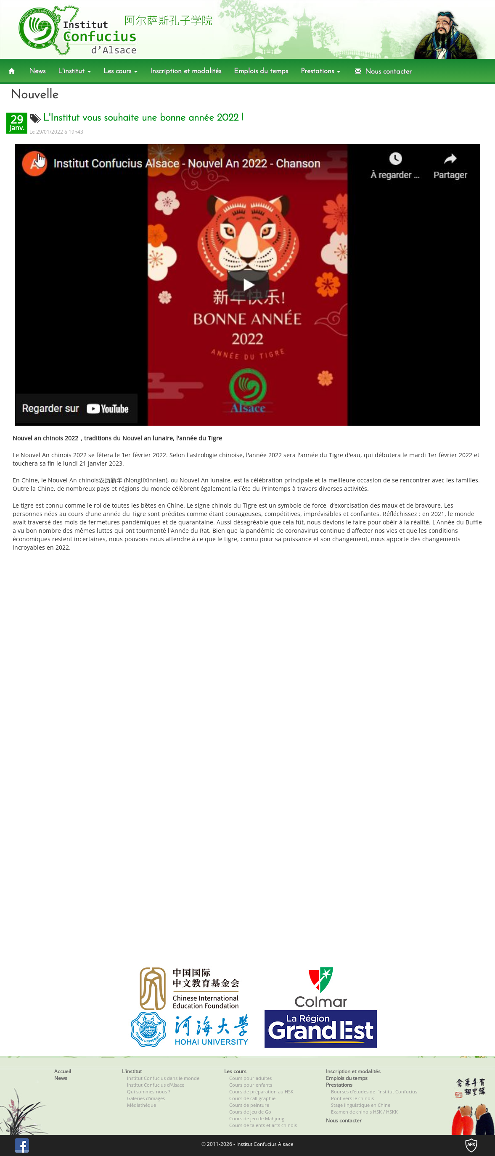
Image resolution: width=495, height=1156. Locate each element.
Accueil (62, 1071)
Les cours (120, 71)
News (37, 71)
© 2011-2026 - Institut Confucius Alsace (247, 1144)
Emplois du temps (261, 71)
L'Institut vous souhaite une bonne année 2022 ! (143, 118)
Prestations (320, 71)
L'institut (74, 71)
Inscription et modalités (185, 71)
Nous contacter (382, 71)
